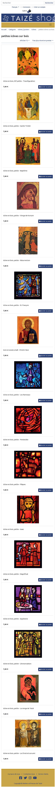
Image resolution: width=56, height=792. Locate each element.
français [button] (15, 7)
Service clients (43, 774)
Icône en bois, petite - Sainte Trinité (16, 126)
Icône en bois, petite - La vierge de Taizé (18, 708)
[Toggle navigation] (50, 24)
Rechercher (49, 3)
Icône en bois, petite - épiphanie (15, 619)
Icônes (34, 29)
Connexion (26, 7)
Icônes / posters (23, 29)
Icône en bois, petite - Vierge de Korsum (18, 216)
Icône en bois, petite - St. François (16, 305)
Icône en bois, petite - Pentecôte (15, 440)
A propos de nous (14, 774)
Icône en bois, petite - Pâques (14, 484)
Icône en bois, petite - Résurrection (16, 260)
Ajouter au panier (45, 87)
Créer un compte (39, 7)
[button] (27, 11)
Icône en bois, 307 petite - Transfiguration (19, 81)
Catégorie (12, 29)
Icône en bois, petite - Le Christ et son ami (19, 753)
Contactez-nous (29, 774)
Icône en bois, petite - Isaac (13, 529)
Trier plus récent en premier (42, 40)
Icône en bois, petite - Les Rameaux (16, 395)
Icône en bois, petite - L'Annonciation (17, 664)
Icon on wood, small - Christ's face (16, 350)
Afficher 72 (24, 40)
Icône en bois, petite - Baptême (15, 171)
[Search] (22, 3)
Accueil (3, 29)
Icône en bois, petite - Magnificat (15, 574)
